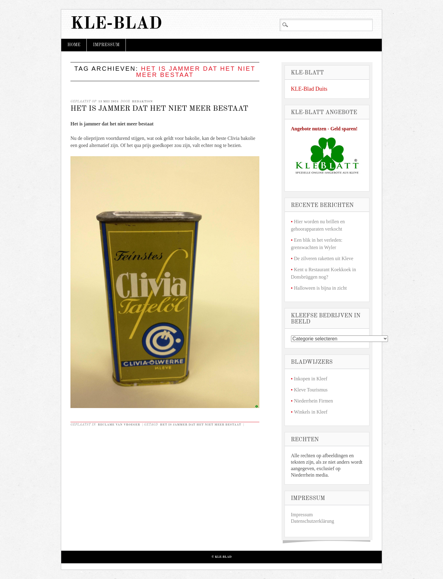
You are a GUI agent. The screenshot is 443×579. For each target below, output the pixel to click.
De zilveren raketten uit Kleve (323, 258)
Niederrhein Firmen (313, 400)
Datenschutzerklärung (312, 521)
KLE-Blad (116, 24)
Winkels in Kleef (311, 411)
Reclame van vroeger (119, 424)
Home (73, 45)
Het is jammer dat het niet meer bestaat (159, 109)
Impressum (106, 45)
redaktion (142, 101)
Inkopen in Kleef (310, 378)
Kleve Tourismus (311, 389)
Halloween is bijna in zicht (320, 288)
